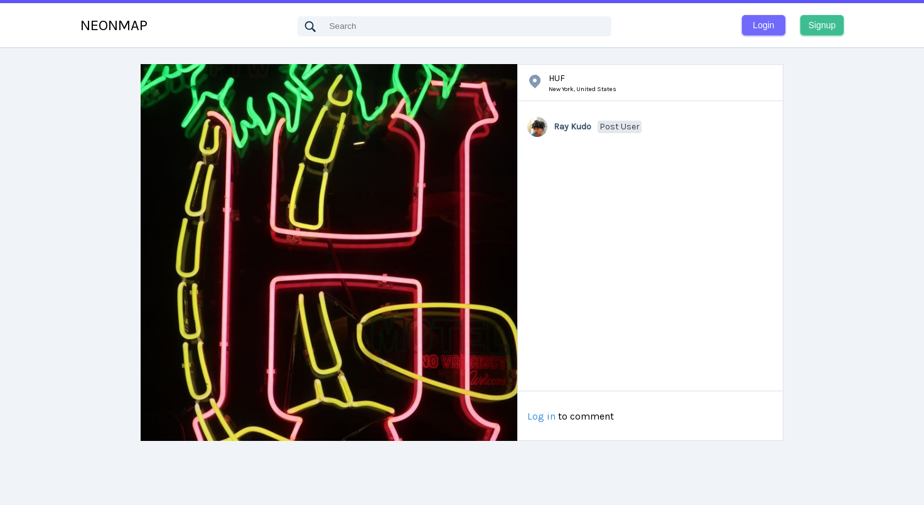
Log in (541, 416)
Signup (822, 25)
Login (763, 25)
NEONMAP (114, 25)
